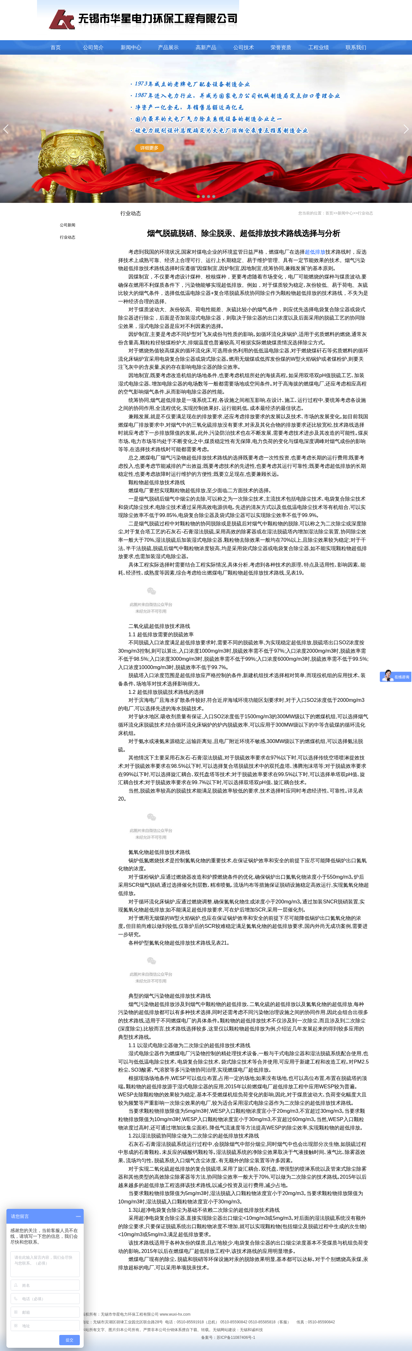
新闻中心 (131, 47)
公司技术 (243, 47)
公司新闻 (67, 225)
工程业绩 (318, 47)
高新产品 (206, 47)
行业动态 (67, 237)
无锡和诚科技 (251, 1330)
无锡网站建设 (224, 1330)
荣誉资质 (281, 47)
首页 (56, 47)
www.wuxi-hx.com (175, 1314)
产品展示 (168, 47)
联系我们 (356, 47)
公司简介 (93, 47)
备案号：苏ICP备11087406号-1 (228, 1337)
